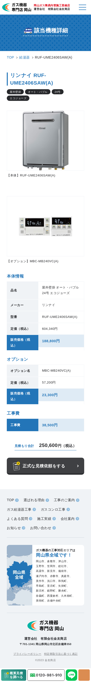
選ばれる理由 (34, 500)
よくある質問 (17, 519)
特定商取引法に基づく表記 (61, 653)
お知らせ (14, 528)
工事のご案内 (64, 500)
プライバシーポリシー (27, 653)
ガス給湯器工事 (19, 509)
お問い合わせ (40, 528)
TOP (10, 500)
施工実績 (44, 519)
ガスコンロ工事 (53, 509)
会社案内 (68, 519)
